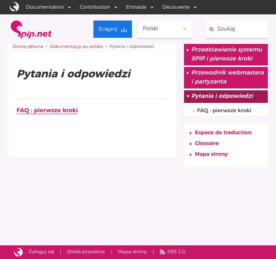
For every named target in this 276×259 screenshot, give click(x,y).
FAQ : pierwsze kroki (47, 111)
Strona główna (28, 47)
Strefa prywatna (86, 251)
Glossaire (207, 143)
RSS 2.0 (176, 251)
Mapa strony (211, 155)
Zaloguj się (41, 251)
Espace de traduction (223, 133)
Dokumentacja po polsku (76, 47)
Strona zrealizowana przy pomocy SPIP (18, 252)
